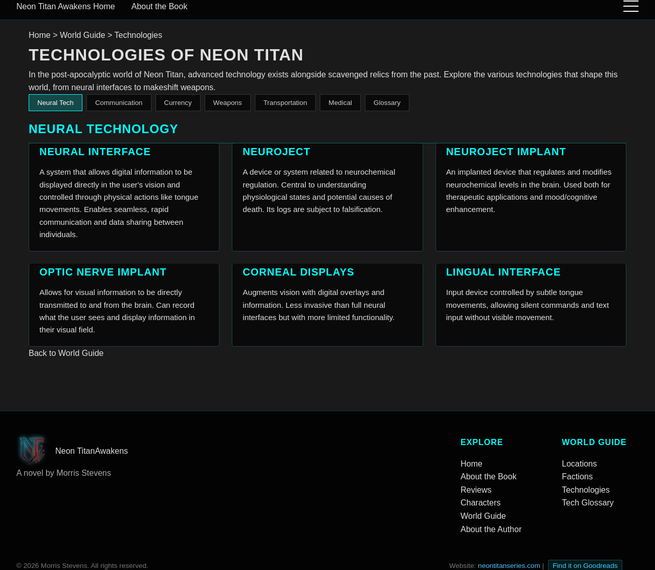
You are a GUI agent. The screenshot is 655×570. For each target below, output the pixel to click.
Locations (579, 463)
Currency (178, 103)
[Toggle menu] (631, 7)
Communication (119, 103)
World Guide (82, 35)
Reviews (476, 489)
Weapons (227, 103)
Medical (340, 103)
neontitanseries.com (509, 565)
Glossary (387, 103)
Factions (577, 476)
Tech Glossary (588, 502)
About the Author (491, 529)
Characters (480, 502)
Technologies (585, 489)
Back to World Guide (66, 353)
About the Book (159, 6)
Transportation (285, 103)
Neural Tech (55, 103)
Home (103, 6)
